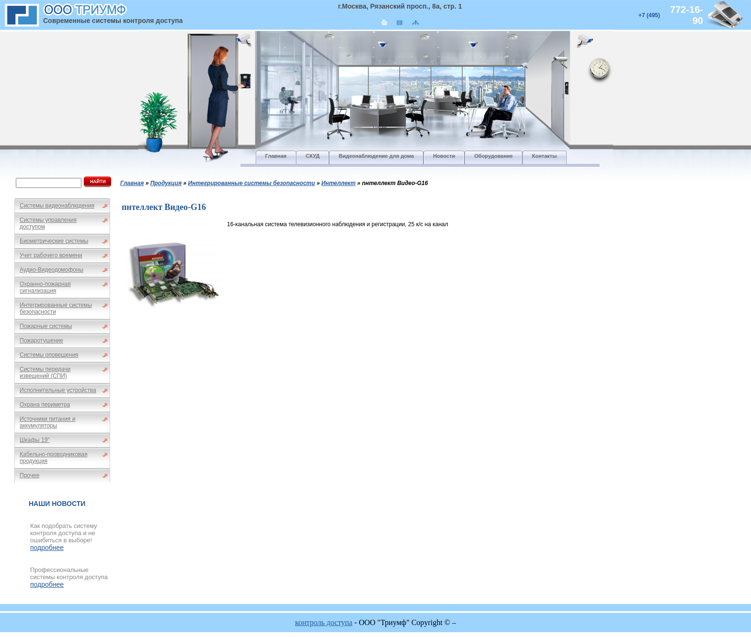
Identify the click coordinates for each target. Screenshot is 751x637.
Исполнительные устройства (58, 390)
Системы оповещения (49, 354)
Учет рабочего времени (51, 255)
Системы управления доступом (48, 223)
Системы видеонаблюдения (57, 205)
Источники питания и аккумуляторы (47, 422)
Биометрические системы (54, 241)
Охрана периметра (45, 404)
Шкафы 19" (35, 440)
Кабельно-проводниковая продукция (54, 457)
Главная (132, 183)
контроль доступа (324, 622)
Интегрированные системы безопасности (56, 308)
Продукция (166, 183)
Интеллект (338, 183)
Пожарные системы (46, 326)
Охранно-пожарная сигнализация (45, 287)
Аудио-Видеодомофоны (51, 269)
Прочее (29, 475)
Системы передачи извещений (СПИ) (45, 372)
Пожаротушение (41, 340)
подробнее (47, 547)
